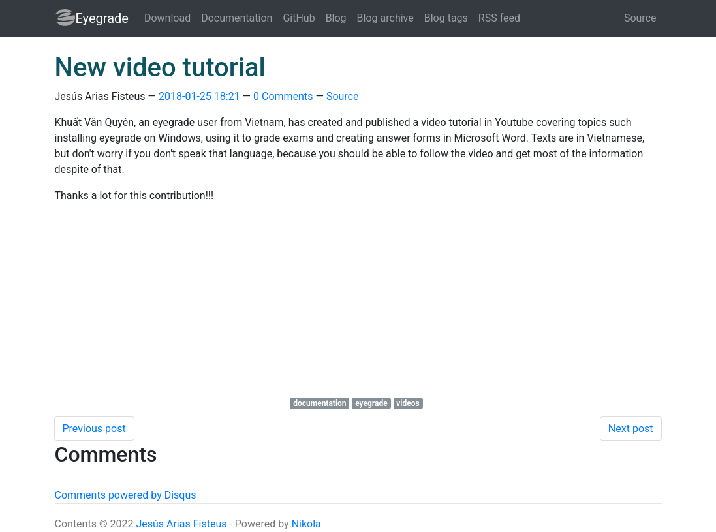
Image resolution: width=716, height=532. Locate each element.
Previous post (94, 428)
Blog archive (385, 18)
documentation (319, 403)
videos (407, 403)
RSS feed (499, 18)
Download (167, 18)
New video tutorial (160, 67)
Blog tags (446, 18)
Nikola (306, 524)
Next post (630, 428)
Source (640, 18)
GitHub (299, 18)
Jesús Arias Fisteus (181, 524)
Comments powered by (125, 495)
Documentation (236, 18)
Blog (336, 18)
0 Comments (283, 96)
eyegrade (371, 403)
